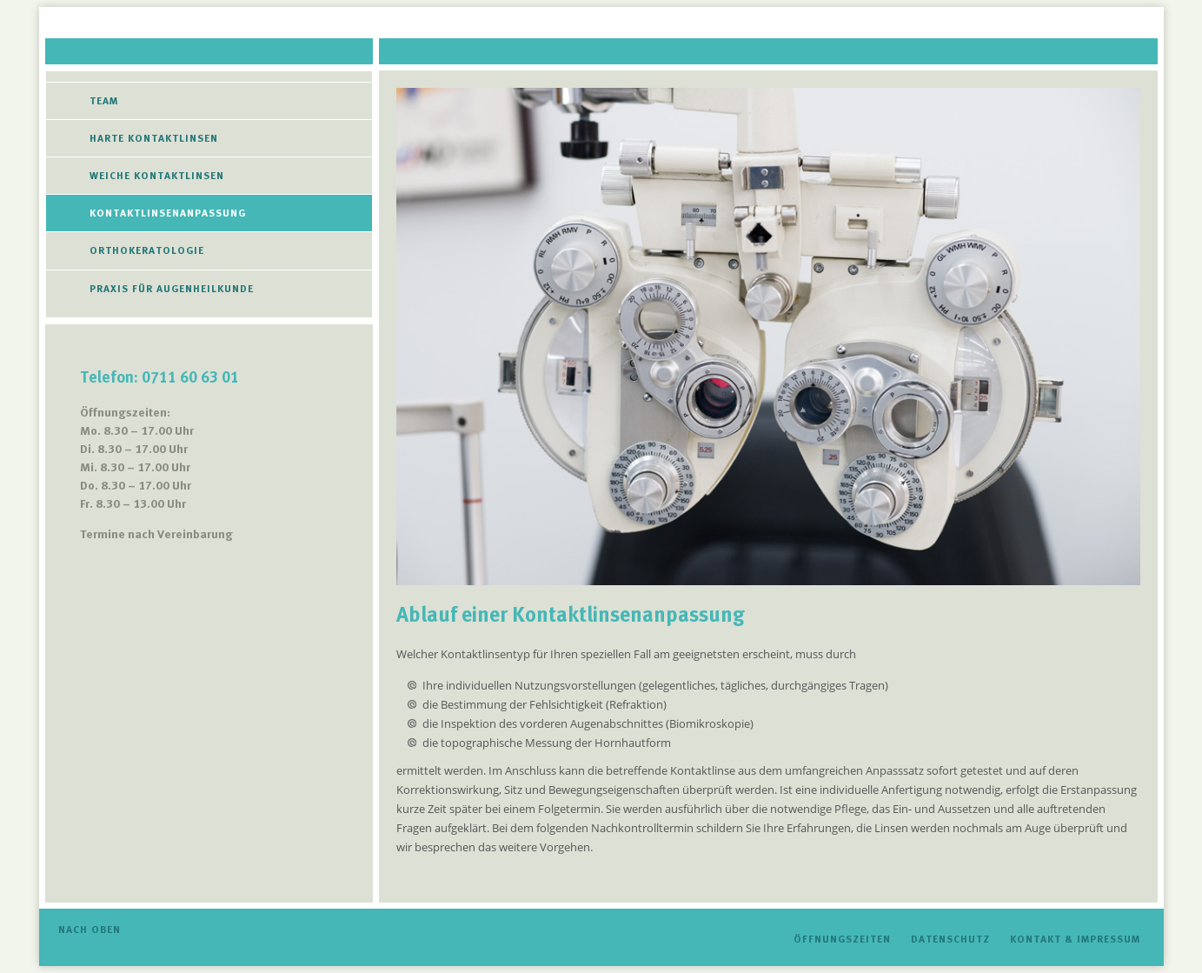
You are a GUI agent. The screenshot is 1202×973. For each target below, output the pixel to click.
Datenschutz (950, 939)
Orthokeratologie (147, 250)
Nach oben (89, 929)
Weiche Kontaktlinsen (157, 176)
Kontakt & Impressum (1075, 939)
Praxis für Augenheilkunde (172, 289)
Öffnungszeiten (842, 939)
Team (104, 101)
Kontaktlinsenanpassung (168, 213)
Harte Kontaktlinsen (154, 138)
